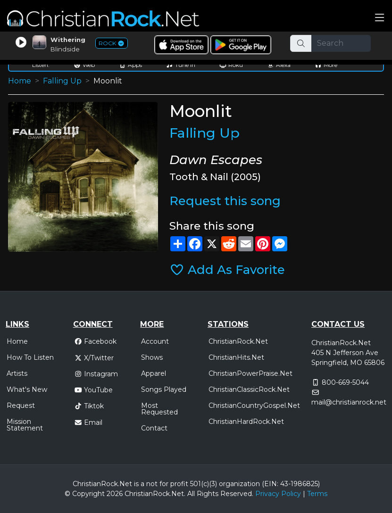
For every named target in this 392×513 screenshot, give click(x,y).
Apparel (153, 373)
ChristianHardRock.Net (246, 421)
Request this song (225, 200)
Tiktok (89, 406)
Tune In (180, 64)
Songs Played (163, 389)
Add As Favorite (227, 269)
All (191, 493)
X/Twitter (94, 358)
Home (19, 80)
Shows (152, 357)
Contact (154, 428)
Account (155, 341)
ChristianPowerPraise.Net (250, 373)
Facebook (95, 341)
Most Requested (159, 408)
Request (21, 405)
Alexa (279, 64)
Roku (231, 64)
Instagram (96, 374)
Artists (17, 373)
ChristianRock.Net (238, 341)
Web (84, 64)
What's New (27, 389)
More (326, 64)
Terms (317, 493)
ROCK (112, 43)
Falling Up (62, 80)
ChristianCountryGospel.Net (254, 405)
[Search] (341, 43)
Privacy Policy (278, 493)
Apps (130, 64)
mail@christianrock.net (348, 402)
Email (88, 422)
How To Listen (30, 357)
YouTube (93, 390)
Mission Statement (25, 424)
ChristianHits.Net (236, 357)
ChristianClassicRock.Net (249, 389)
